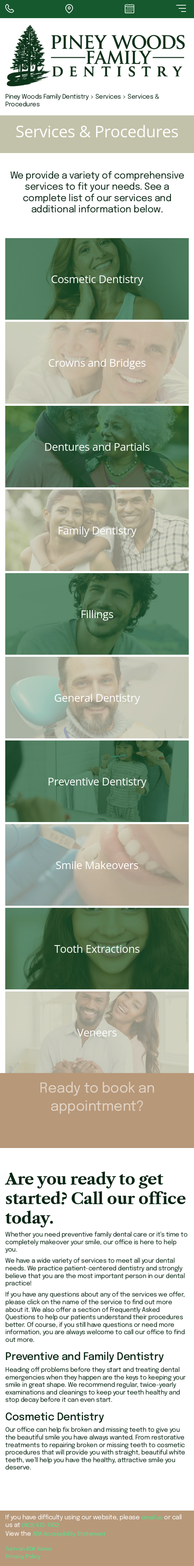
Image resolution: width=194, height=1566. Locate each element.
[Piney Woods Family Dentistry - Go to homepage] (97, 55)
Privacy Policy (23, 1557)
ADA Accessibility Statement (69, 1534)
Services (108, 97)
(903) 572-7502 (40, 1525)
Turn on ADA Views (28, 1549)
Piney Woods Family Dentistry (46, 97)
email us (152, 1518)
